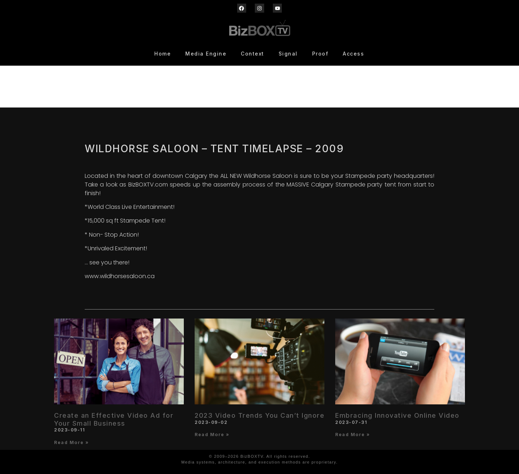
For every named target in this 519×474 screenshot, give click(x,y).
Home (162, 54)
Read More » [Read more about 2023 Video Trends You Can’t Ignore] (212, 434)
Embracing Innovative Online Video (397, 415)
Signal (288, 54)
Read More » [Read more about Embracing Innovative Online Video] (352, 434)
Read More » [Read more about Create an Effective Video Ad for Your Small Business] (71, 442)
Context (252, 54)
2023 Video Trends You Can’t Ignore (259, 415)
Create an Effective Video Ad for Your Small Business (113, 419)
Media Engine (205, 54)
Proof (320, 54)
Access (353, 54)
